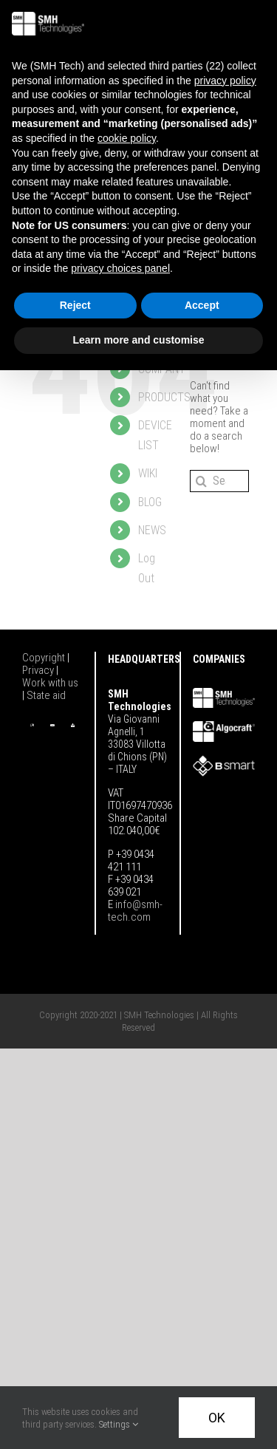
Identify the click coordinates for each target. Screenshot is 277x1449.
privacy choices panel (120, 268)
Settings (118, 1424)
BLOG (150, 502)
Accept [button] (202, 305)
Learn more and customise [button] (138, 340)
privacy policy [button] (225, 80)
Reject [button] (75, 305)
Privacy (39, 670)
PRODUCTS (164, 397)
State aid (46, 695)
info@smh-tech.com (135, 911)
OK (216, 1417)
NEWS (152, 530)
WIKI (147, 473)
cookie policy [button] (127, 138)
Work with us (50, 682)
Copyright (44, 657)
